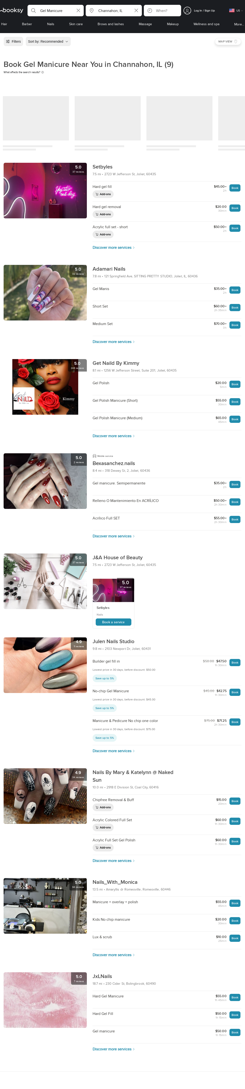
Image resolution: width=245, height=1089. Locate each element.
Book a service (113, 622)
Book (235, 188)
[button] (56, 10)
